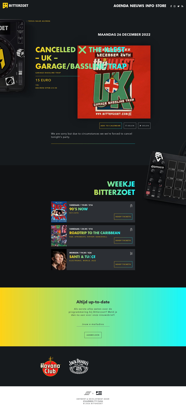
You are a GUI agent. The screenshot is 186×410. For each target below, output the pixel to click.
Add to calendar (111, 126)
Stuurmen (88, 401)
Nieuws (137, 6)
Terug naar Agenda (39, 21)
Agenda (121, 6)
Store (161, 6)
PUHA (100, 401)
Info (150, 6)
